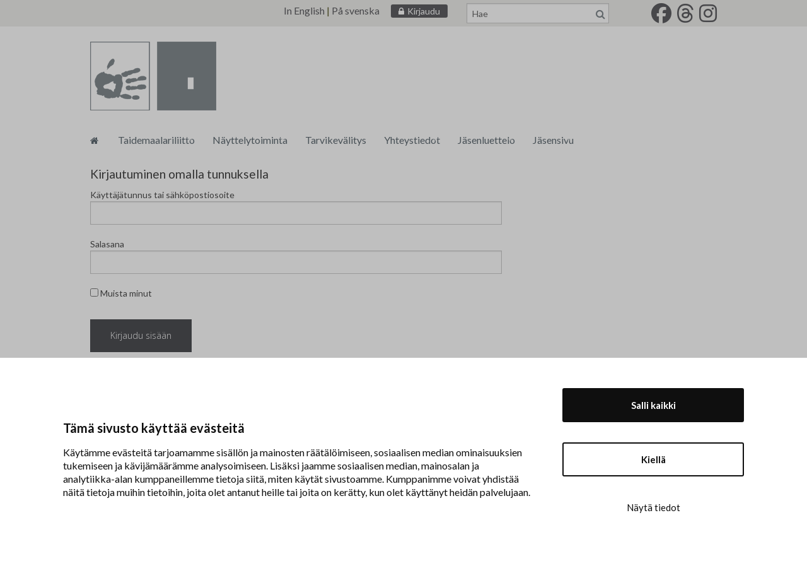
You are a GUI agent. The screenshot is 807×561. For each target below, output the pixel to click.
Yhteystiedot (412, 140)
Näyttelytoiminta (249, 140)
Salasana (107, 244)
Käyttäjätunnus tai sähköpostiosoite (162, 194)
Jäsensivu (553, 140)
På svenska (356, 10)
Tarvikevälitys (335, 140)
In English (304, 10)
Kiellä (653, 459)
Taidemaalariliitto (156, 140)
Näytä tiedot (653, 507)
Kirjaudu (423, 11)
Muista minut (121, 293)
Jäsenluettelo (486, 140)
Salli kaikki (653, 405)
